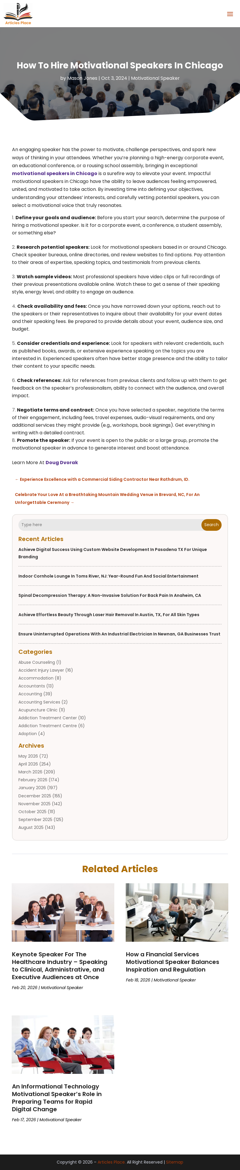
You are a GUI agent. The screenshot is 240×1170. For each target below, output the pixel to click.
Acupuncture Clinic (38, 710)
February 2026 (32, 780)
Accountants (31, 686)
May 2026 (28, 756)
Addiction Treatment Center (47, 718)
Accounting (30, 694)
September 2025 (35, 819)
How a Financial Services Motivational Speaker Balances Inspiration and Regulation (172, 962)
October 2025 (32, 812)
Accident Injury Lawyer (41, 670)
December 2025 (34, 796)
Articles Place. (112, 1162)
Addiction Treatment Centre (47, 726)
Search (211, 525)
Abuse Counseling (36, 662)
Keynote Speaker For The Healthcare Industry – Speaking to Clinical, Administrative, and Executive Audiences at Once (59, 965)
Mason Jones (82, 78)
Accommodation (35, 678)
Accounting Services (39, 702)
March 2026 (30, 772)
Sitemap (174, 1162)
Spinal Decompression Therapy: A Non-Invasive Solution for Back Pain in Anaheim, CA (109, 595)
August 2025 (31, 827)
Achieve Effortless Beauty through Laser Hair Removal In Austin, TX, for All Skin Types (108, 614)
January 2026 (32, 788)
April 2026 (28, 764)
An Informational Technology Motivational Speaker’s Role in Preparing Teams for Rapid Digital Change (57, 1097)
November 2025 (34, 804)
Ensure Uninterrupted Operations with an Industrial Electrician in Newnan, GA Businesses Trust (119, 634)
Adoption (27, 734)
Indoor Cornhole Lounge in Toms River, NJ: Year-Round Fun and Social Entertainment (108, 576)
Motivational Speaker (155, 78)
